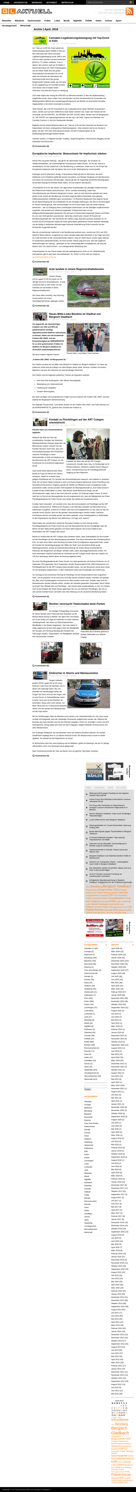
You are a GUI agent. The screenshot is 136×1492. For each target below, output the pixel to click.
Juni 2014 (115, 1316)
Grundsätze (20, 2)
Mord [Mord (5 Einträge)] (111, 904)
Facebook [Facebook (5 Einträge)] (103, 895)
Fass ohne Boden (91, 970)
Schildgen (88, 1060)
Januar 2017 (116, 1219)
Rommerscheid (90, 1048)
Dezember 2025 (117, 961)
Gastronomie (34, 20)
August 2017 (116, 1197)
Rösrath (87, 1051)
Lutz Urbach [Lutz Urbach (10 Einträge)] (92, 904)
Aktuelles (6, 20)
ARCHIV (115, 945)
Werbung (37, 2)
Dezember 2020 (117, 1107)
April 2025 (115, 986)
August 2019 (116, 1138)
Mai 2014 (115, 1319)
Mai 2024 (115, 1020)
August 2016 (116, 1235)
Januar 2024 (116, 1032)
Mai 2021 (115, 1098)
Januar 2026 (116, 958)
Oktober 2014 (116, 1303)
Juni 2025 (115, 979)
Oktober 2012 (116, 1378)
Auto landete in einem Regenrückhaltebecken (76, 269)
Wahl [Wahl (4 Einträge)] (124, 913)
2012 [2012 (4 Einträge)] (88, 887)
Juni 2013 (115, 1353)
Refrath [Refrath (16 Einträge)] (99, 909)
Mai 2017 (115, 1207)
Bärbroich (88, 955)
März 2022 (115, 1085)
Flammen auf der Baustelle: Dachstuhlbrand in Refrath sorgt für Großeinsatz (108, 845)
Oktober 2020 (116, 1113)
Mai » (120, 1418)
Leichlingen (89, 1007)
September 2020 (118, 1116)
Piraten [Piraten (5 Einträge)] (105, 907)
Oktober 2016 (116, 1229)
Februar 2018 (116, 1179)
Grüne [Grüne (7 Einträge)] (128, 898)
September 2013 (118, 1344)
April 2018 (115, 1173)
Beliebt (88, 787)
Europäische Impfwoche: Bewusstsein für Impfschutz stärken (69, 153)
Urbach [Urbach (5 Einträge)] (89, 912)
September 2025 (118, 970)
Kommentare (99, 787)
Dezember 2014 (117, 1297)
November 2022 (117, 1067)
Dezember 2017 (117, 1185)
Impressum (67, 2)
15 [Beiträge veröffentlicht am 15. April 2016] (122, 1410)
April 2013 (115, 1359)
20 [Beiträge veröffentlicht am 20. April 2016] (117, 1413)
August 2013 (116, 1347)
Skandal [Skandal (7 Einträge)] (108, 910)
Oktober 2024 (116, 1004)
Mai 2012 (115, 1394)
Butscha (87, 967)
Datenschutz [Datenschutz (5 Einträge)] (91, 893)
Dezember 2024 (117, 998)
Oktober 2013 (116, 1341)
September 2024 (118, 1007)
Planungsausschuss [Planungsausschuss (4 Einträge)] (117, 907)
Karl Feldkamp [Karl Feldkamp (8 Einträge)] (93, 901)
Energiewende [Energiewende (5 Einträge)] (92, 895)
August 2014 (116, 1310)
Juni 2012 (115, 1391)
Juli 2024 (114, 1014)
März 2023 (115, 1060)
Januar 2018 (116, 1182)
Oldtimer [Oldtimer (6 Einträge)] (90, 907)
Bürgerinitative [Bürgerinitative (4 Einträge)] (92, 890)
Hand (86, 983)
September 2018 (118, 1157)
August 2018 (116, 1160)
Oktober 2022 (116, 1070)
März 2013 (115, 1362)
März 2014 (115, 1325)
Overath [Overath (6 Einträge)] (98, 907)
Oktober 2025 (116, 967)
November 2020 (117, 1110)
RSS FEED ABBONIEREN (115, 10)
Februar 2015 (116, 1291)
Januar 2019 (116, 1151)
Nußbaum (88, 1029)
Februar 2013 (116, 1366)
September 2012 (118, 1381)
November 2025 (117, 964)
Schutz (108, 20)
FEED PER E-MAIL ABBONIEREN (112, 13)
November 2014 (117, 1300)
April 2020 (115, 1132)
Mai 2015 (115, 1282)
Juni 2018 (115, 1166)
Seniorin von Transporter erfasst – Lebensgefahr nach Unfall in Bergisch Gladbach (108, 863)
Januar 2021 (116, 1104)
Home (6, 2)
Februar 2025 (116, 992)
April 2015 (115, 1285)
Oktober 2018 (116, 1154)
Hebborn (87, 986)
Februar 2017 (116, 1216)
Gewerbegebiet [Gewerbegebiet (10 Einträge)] (116, 898)
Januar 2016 (116, 1257)
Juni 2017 (115, 1204)
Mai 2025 (115, 983)
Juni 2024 (115, 1017)
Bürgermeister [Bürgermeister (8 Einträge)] (105, 889)
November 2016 (117, 1225)
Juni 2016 (115, 1241)
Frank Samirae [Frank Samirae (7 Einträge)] (93, 898)
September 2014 (118, 1306)
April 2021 (115, 1101)
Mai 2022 (115, 1079)
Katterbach (88, 995)
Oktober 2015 (116, 1266)
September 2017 (118, 1194)
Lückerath (88, 1014)
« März (114, 1418)
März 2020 (115, 1135)
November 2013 (117, 1338)
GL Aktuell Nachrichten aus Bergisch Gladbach (31, 1489)
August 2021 (116, 1092)
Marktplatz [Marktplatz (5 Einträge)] (104, 904)
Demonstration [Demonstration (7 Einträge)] (111, 892)
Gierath (87, 976)
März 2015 (115, 1288)
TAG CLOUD (121, 787)
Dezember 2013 (117, 1334)
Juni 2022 (115, 1076)
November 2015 (117, 1263)
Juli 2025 (114, 976)
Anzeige (87, 951)
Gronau (87, 979)
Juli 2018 (114, 1163)
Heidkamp (88, 989)
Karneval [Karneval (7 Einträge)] (105, 901)
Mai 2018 (115, 1169)
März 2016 (115, 1250)
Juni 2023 (115, 1051)
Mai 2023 (115, 1054)
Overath (87, 1035)
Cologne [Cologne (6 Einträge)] (123, 890)
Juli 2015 (114, 1275)
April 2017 (115, 1210)
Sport (118, 20)
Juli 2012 (114, 1387)
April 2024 (115, 1023)
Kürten (87, 1004)
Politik (88, 20)
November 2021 (117, 1088)
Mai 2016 (115, 1244)
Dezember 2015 (117, 1260)
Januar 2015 (116, 1294)
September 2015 (118, 1269)
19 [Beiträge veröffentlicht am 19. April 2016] (115, 1413)
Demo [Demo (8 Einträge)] (100, 892)
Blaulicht (19, 20)
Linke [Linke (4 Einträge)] (118, 901)
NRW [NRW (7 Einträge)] (116, 904)
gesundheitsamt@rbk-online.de (44, 257)
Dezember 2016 (117, 1222)
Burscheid (88, 964)
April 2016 (115, 1247)
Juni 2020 (115, 1126)
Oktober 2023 (116, 1042)
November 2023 (117, 1039)
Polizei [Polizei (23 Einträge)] (90, 909)
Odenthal (88, 1032)
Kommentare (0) (42, 146)
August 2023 (116, 1048)
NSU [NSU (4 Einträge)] (122, 904)
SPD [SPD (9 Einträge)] (115, 910)
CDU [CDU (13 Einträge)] (116, 889)
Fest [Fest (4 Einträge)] (115, 895)
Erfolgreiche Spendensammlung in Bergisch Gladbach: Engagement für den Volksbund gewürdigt (110, 881)
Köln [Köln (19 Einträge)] (113, 901)
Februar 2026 (116, 955)
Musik (67, 20)
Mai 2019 (115, 1144)
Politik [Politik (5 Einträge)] (129, 907)
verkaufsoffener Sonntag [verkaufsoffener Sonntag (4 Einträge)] (103, 913)
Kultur (47, 20)
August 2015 (116, 1272)
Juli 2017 (114, 1201)
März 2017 (115, 1213)
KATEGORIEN (90, 945)
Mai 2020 (115, 1129)
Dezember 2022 (117, 1064)
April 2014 (115, 1322)
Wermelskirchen (90, 1076)
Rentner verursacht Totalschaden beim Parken (77, 603)
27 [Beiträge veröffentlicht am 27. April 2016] (117, 1415)
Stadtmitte (88, 1070)
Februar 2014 (116, 1328)
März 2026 (115, 951)
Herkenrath (88, 992)
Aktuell (110, 787)
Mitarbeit (51, 2)
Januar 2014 (116, 1331)
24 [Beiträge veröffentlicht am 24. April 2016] (126, 1413)
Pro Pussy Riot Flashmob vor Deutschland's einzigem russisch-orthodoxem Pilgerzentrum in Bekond (108, 807)
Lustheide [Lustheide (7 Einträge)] (126, 901)
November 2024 (117, 1001)
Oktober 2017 (116, 1191)
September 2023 (118, 1045)
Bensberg (88, 958)
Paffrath (87, 1039)
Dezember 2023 (117, 1035)
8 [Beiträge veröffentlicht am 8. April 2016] (121, 1408)
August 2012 (116, 1384)
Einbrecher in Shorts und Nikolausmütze (73, 673)
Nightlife (77, 20)
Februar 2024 (116, 1029)
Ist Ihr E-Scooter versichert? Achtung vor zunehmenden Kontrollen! (105, 875)
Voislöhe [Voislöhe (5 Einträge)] (118, 912)
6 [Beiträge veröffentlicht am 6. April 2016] (116, 1408)
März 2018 (115, 1176)
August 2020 (116, 1120)
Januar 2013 (116, 1369)
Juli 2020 (114, 1123)
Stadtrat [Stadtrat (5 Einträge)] (121, 910)
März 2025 (115, 989)
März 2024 (115, 1026)
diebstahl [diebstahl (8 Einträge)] (123, 892)
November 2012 (117, 1375)
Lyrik (86, 1017)
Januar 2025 (116, 995)
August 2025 (116, 973)
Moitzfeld (88, 1020)
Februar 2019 (116, 1148)
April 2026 (115, 948)
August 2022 (116, 1073)
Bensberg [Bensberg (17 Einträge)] (96, 886)
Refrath (87, 1045)
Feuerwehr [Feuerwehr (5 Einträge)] (123, 895)
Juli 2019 (114, 1141)
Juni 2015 (115, 1278)
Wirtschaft (25, 25)
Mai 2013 (115, 1356)
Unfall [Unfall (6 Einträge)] (128, 910)
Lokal (57, 20)
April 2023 (115, 1057)
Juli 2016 (114, 1238)
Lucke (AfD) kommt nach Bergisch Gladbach (107, 820)
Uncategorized (9, 25)
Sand (86, 1054)
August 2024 (116, 1011)
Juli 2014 (114, 1313)
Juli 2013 (114, 1350)
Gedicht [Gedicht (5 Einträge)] (104, 898)
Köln (86, 998)
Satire (98, 20)
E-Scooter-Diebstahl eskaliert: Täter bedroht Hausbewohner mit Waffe (107, 838)
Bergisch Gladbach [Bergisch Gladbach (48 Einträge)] (117, 886)
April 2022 (115, 1082)
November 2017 (117, 1188)
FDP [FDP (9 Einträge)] (111, 895)
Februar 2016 (116, 1253)
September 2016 (118, 1232)
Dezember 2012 (117, 1372)
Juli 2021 (114, 1095)
